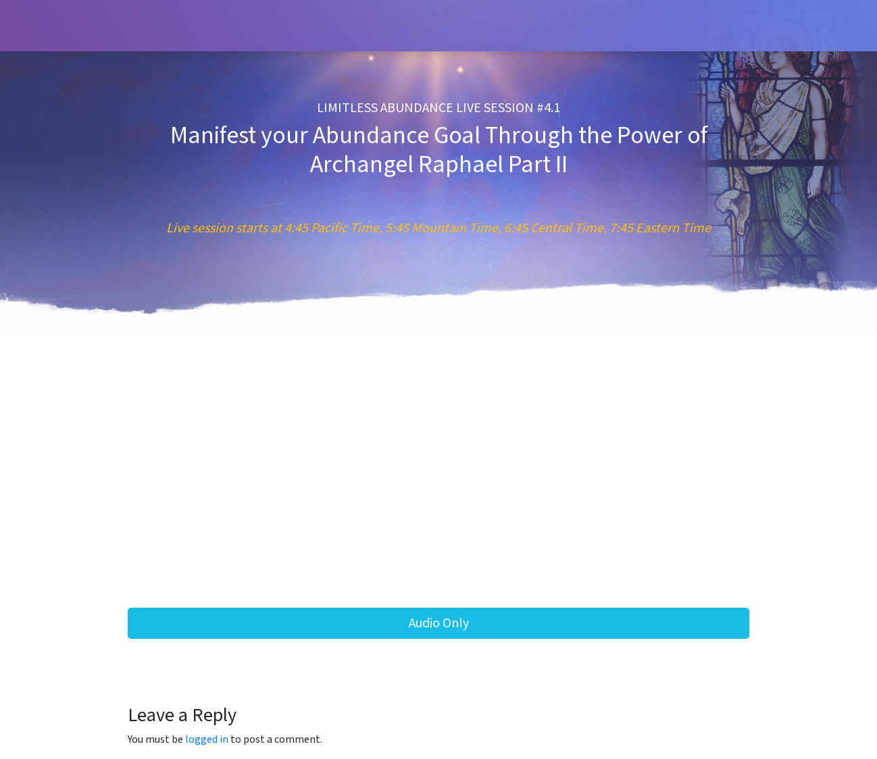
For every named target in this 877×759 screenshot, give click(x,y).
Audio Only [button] (439, 623)
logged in (206, 740)
